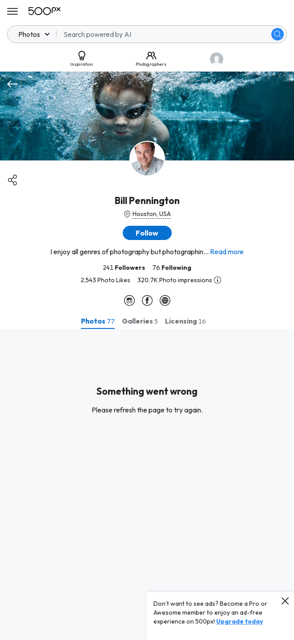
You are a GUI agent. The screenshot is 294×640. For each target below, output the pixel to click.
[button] (147, 233)
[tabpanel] (147, 484)
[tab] (97, 321)
